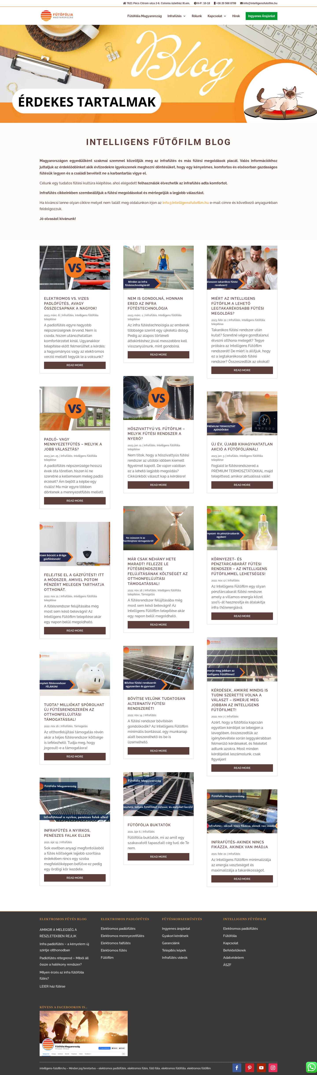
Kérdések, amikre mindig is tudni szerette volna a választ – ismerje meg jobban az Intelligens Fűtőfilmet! (239, 700)
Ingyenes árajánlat (176, 929)
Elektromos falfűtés (116, 943)
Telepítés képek (174, 950)
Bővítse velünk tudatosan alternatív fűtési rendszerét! (156, 704)
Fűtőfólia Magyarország (144, 16)
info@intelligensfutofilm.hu (258, 3)
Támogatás (81, 726)
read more (74, 365)
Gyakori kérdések (175, 936)
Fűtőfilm (107, 958)
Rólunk (197, 16)
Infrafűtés (175, 16)
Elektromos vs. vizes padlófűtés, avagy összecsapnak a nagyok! (70, 303)
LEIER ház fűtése (52, 986)
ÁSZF (227, 965)
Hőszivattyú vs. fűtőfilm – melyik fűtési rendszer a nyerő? (156, 434)
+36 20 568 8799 (225, 3)
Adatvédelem (233, 958)
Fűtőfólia (230, 936)
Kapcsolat (215, 16)
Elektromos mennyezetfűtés (122, 936)
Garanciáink (171, 943)
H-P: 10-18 (202, 3)
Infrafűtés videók (175, 958)
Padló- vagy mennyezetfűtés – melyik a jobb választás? (73, 444)
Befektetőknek (234, 950)
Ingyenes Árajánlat (261, 16)
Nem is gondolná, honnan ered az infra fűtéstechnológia (155, 303)
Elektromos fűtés (114, 950)
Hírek (236, 16)
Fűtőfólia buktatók (149, 825)
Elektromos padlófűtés (118, 929)
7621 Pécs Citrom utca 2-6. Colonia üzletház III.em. (156, 3)
